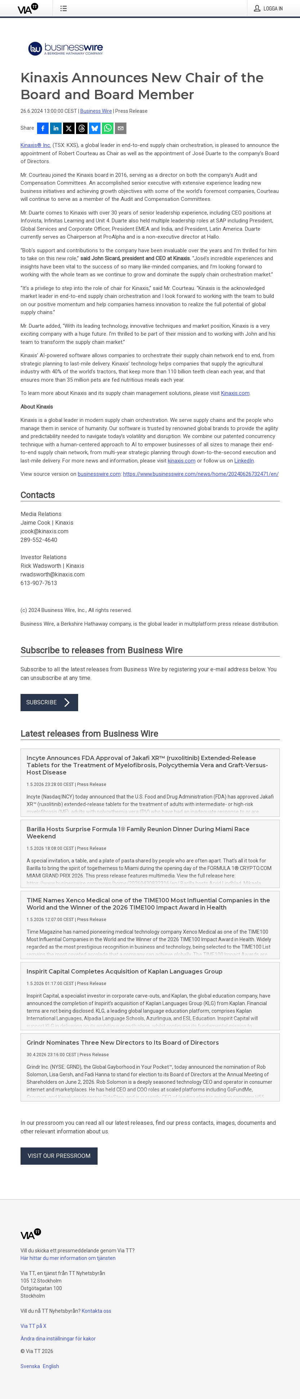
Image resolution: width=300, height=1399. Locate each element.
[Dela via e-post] (120, 129)
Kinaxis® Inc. (36, 145)
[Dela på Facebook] (43, 129)
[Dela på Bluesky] (94, 129)
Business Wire (96, 111)
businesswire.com (99, 474)
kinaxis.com (182, 460)
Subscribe (49, 702)
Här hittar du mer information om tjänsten (68, 1258)
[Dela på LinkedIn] (56, 129)
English (51, 1366)
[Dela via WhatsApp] (107, 129)
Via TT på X (33, 1326)
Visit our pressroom (59, 1155)
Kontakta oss (96, 1311)
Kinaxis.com (235, 393)
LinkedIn (244, 460)
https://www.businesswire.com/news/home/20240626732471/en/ (201, 474)
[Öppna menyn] (65, 8)
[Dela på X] (69, 129)
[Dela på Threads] (82, 129)
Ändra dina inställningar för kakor (58, 1339)
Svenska (30, 1366)
